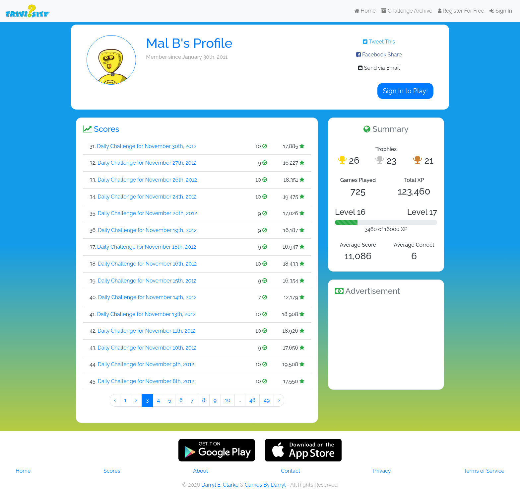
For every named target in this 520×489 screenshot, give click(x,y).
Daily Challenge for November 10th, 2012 (147, 348)
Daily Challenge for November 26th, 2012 (147, 180)
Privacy (382, 471)
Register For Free (461, 11)
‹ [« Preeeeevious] (115, 400)
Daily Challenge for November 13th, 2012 (146, 314)
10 (227, 400)
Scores (111, 471)
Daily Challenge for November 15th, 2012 (147, 281)
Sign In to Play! (405, 91)
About (200, 471)
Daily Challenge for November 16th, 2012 (147, 264)
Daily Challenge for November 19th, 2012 (147, 230)
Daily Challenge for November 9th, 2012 (146, 364)
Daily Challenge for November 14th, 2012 (147, 297)
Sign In (500, 11)
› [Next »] (279, 400)
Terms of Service (484, 471)
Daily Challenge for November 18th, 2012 (146, 247)
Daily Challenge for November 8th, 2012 (146, 381)
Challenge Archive (406, 11)
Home (365, 11)
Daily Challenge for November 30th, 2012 (147, 146)
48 (252, 400)
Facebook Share (379, 54)
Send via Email (379, 68)
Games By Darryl (265, 485)
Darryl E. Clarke (219, 485)
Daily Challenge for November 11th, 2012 (146, 331)
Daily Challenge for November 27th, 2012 (147, 163)
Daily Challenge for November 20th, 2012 (147, 213)
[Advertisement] (386, 341)
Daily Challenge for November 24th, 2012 (147, 197)
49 (267, 400)
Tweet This (379, 42)
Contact (290, 471)
